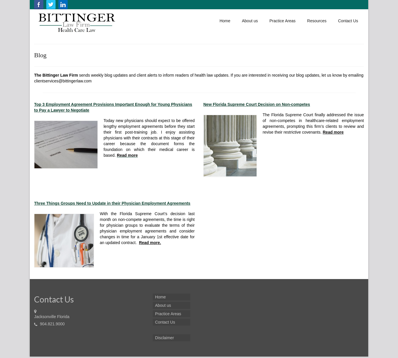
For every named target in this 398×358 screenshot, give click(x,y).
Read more (127, 155)
